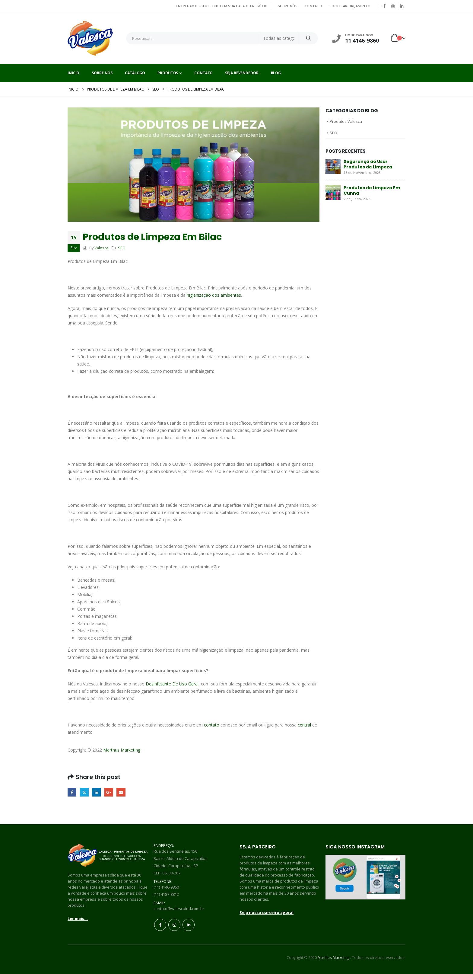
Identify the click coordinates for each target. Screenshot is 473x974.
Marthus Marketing (121, 750)
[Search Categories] (279, 38)
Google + (108, 792)
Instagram (174, 925)
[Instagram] (393, 6)
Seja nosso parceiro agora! (267, 912)
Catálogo (135, 72)
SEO (121, 248)
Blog (276, 72)
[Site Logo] (90, 38)
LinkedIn (96, 792)
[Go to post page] (333, 166)
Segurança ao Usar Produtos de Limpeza (368, 164)
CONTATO (313, 6)
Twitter (84, 792)
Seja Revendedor (241, 72)
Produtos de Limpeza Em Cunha (372, 190)
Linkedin (189, 925)
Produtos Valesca (346, 121)
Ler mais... (78, 918)
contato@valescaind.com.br (179, 908)
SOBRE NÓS (287, 6)
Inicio (73, 72)
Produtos (167, 72)
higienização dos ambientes (214, 295)
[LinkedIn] (401, 6)
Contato (203, 72)
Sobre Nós (102, 72)
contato (211, 725)
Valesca (101, 248)
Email (120, 792)
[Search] (308, 38)
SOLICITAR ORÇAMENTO (349, 6)
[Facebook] (384, 6)
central (304, 725)
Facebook (72, 792)
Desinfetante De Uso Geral (172, 684)
